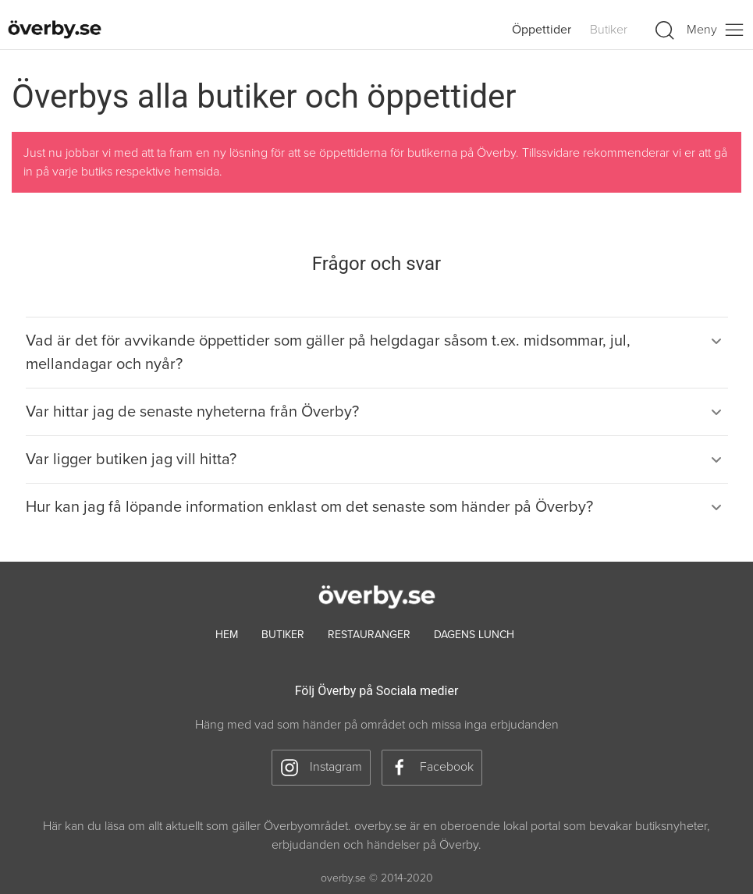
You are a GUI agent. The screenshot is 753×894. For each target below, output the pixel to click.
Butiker (608, 29)
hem (226, 634)
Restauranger (369, 634)
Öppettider (541, 29)
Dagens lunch (474, 634)
